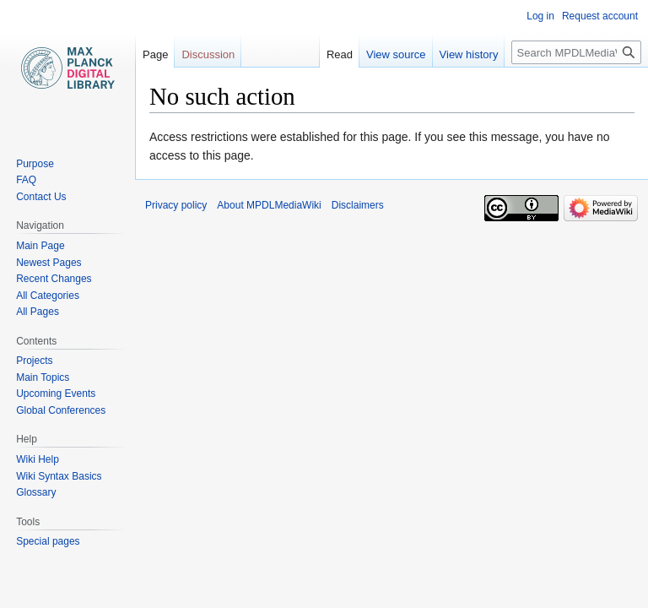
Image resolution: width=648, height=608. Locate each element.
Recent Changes (53, 279)
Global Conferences (60, 410)
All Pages (37, 312)
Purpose (35, 164)
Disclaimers (358, 205)
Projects (34, 360)
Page (155, 54)
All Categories (47, 295)
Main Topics (42, 377)
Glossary (36, 492)
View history (469, 54)
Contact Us (41, 197)
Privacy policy (176, 205)
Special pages (47, 541)
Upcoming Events (55, 393)
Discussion (208, 54)
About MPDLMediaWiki (269, 205)
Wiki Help (37, 459)
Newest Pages (48, 263)
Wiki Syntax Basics (58, 476)
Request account (600, 16)
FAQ (26, 180)
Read (340, 54)
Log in (540, 16)
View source (396, 54)
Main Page (40, 246)
